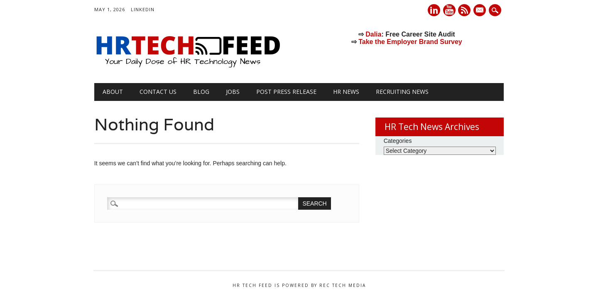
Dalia (373, 34)
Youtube (449, 10)
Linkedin (434, 10)
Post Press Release (286, 92)
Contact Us (158, 92)
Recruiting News (402, 92)
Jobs (233, 92)
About (113, 92)
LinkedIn (142, 9)
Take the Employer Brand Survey (410, 41)
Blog (201, 92)
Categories (398, 140)
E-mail (480, 10)
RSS (464, 10)
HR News (346, 92)
